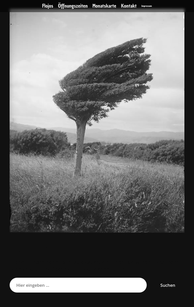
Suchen (167, 285)
